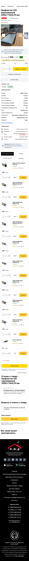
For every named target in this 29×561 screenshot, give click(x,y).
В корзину (23, 177)
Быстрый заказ (14, 79)
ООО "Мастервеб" (19, 556)
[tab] (10, 44)
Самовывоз (21, 158)
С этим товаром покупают (7, 153)
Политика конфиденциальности (14, 497)
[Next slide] (20, 35)
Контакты (14, 500)
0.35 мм (10, 86)
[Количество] (6, 69)
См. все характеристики (7, 122)
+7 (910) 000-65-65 (14, 512)
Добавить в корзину (20, 69)
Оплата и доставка (7, 158)
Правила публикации (22, 372)
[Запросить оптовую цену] (14, 74)
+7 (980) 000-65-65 (14, 507)
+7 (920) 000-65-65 (14, 515)
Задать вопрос (14, 419)
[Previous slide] (3, 35)
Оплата (14, 483)
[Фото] (12, 35)
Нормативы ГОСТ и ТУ (14, 491)
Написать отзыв (14, 366)
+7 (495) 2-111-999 (14, 510)
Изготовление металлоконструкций (14, 474)
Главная (14, 471)
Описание (21, 153)
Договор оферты (14, 489)
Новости (14, 494)
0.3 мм (4, 86)
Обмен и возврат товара (14, 486)
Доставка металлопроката (14, 477)
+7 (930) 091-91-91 (14, 517)
